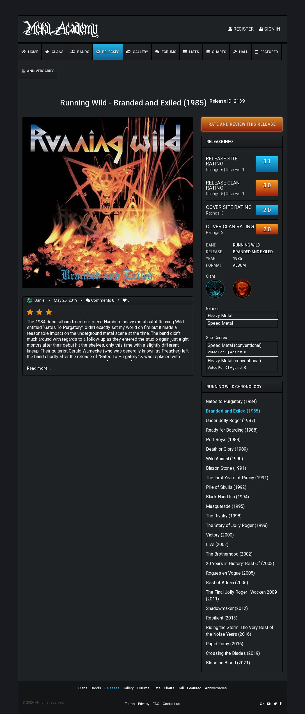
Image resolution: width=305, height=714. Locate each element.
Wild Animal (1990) (224, 458)
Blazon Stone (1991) (226, 468)
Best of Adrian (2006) (227, 582)
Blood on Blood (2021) (228, 662)
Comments (100, 300)
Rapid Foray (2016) (224, 643)
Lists (191, 52)
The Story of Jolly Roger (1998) (237, 525)
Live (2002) (217, 544)
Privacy (143, 704)
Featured (266, 52)
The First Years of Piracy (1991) (237, 477)
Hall (240, 52)
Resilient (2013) (221, 618)
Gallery (137, 52)
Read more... (39, 368)
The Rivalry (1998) (224, 516)
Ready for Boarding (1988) (232, 430)
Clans (54, 52)
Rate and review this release (242, 124)
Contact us (171, 704)
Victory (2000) (220, 535)
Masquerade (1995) (225, 506)
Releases (107, 52)
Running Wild (246, 245)
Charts (216, 52)
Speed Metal (220, 323)
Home (30, 52)
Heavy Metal (220, 315)
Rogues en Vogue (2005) (230, 573)
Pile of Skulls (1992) (226, 487)
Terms (130, 704)
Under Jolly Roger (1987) (230, 420)
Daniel (40, 300)
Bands (79, 52)
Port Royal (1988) (223, 439)
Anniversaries (38, 71)
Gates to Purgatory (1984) (231, 401)
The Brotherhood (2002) (229, 554)
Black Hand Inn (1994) (227, 496)
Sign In (269, 29)
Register (241, 29)
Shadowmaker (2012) (227, 608)
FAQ (156, 704)
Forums (165, 52)
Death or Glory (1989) (227, 449)
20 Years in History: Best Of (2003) (240, 563)
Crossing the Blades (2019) (233, 653)
